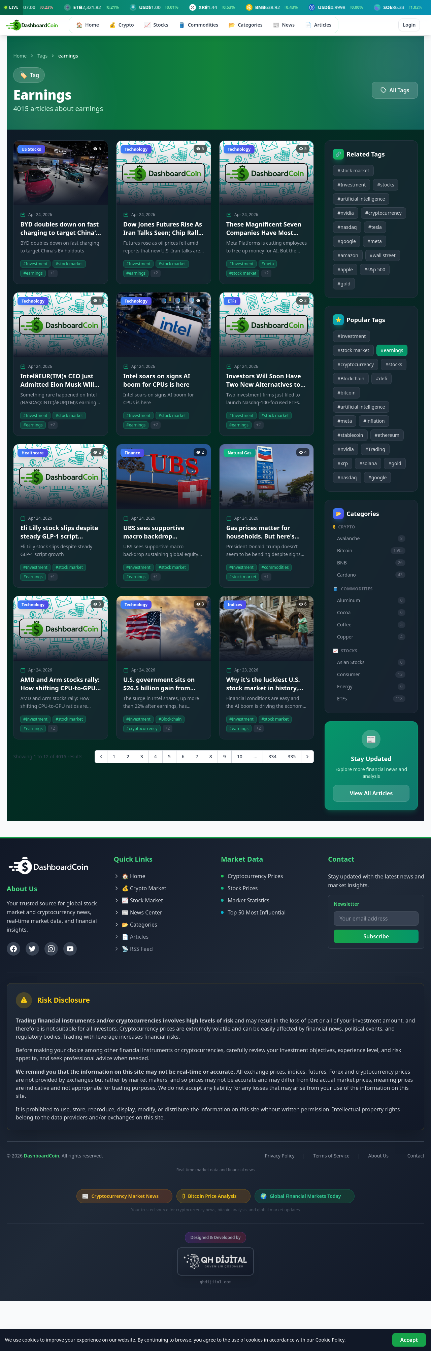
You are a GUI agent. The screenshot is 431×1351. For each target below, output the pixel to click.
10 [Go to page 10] (235, 760)
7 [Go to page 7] (192, 760)
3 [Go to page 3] (137, 760)
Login (404, 27)
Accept (406, 1339)
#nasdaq (343, 244)
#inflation (369, 452)
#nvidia (341, 216)
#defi (339, 424)
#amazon (343, 272)
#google (342, 258)
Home (28, 56)
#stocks (381, 187)
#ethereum (382, 466)
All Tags (386, 92)
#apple (341, 286)
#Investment (347, 187)
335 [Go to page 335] (288, 760)
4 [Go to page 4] (151, 760)
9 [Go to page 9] (220, 760)
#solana (364, 494)
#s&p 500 (370, 286)
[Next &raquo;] (303, 760)
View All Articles (365, 838)
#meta (370, 258)
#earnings (344, 381)
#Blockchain (375, 410)
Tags (51, 56)
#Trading (371, 480)
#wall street (379, 272)
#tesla (370, 244)
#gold (339, 301)
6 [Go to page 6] (178, 760)
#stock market (349, 173)
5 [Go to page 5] (165, 760)
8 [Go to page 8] (206, 760)
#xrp (338, 494)
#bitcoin (365, 424)
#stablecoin (346, 466)
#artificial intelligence (357, 202)
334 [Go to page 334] (268, 760)
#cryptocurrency (351, 230)
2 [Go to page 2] (123, 760)
